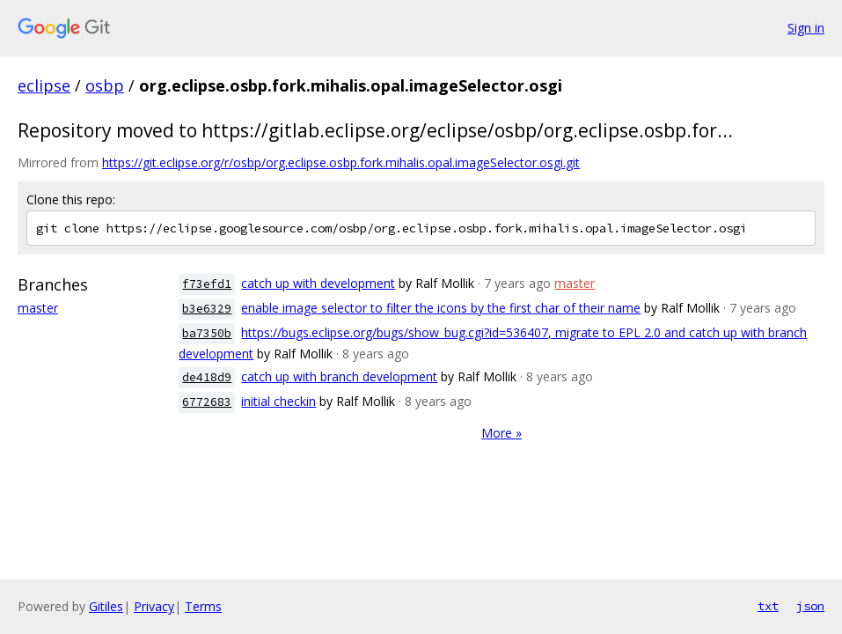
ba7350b (206, 333)
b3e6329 (206, 308)
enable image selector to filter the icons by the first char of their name (441, 307)
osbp (104, 85)
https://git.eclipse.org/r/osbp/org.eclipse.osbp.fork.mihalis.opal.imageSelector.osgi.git (341, 162)
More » (501, 432)
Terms (203, 606)
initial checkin (278, 401)
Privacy (154, 606)
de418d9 (206, 377)
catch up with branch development (339, 376)
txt (768, 606)
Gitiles (106, 606)
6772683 (206, 401)
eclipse (44, 85)
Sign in (805, 27)
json (810, 606)
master (38, 307)
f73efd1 (206, 283)
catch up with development (318, 283)
